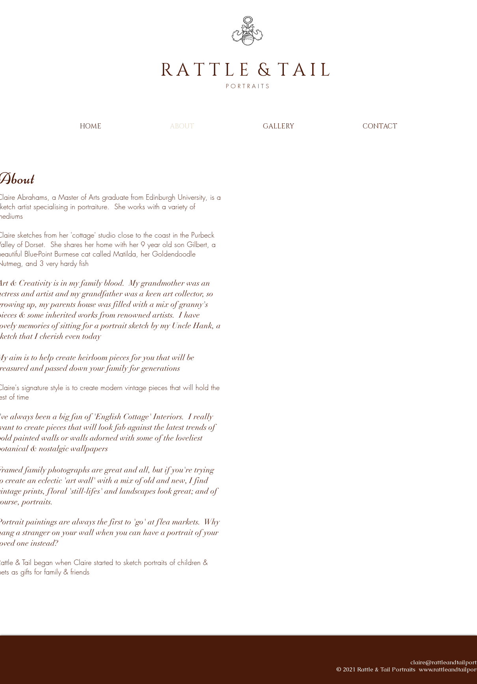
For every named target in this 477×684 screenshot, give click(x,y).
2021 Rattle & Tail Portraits (381, 669)
